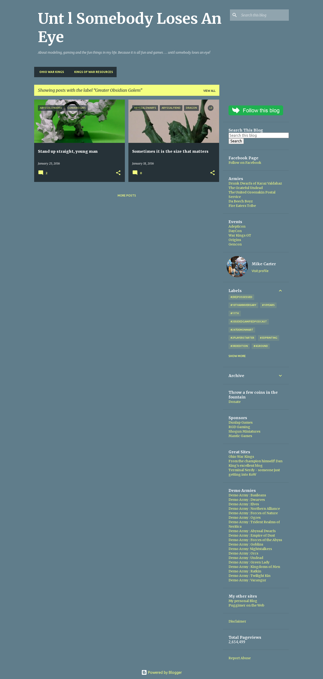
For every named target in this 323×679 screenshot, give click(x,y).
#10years (268, 305)
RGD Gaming (239, 427)
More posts (127, 195)
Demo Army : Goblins (246, 544)
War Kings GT (240, 235)
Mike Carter (264, 263)
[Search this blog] (264, 15)
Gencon (235, 244)
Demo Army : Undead (246, 558)
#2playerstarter (242, 337)
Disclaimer (237, 621)
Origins (235, 240)
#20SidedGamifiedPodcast (248, 321)
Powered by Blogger (161, 672)
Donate (235, 402)
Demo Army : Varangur (247, 580)
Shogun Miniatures (244, 431)
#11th (234, 313)
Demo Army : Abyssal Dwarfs (252, 531)
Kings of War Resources (92, 71)
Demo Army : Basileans (247, 495)
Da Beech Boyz (241, 201)
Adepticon (237, 226)
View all (209, 90)
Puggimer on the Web (246, 605)
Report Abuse (240, 658)
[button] (118, 173)
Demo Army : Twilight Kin (249, 576)
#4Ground (260, 346)
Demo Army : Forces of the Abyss (255, 540)
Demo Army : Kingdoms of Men (254, 567)
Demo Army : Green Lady (249, 562)
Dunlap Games (241, 422)
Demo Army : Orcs (243, 553)
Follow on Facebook (245, 163)
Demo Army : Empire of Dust (252, 535)
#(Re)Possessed (241, 297)
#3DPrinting (268, 337)
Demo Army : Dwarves (247, 500)
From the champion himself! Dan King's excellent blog (255, 463)
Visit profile (260, 271)
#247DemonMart (241, 329)
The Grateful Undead (246, 188)
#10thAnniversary (243, 305)
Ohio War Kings (50, 71)
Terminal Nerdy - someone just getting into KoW (254, 472)
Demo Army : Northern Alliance (254, 508)
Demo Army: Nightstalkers (250, 549)
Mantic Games (240, 436)
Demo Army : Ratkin (245, 571)
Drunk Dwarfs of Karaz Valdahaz (255, 183)
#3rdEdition (239, 346)
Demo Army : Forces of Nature (253, 513)
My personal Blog (243, 601)
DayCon (235, 231)
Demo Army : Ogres (245, 517)
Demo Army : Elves (244, 504)
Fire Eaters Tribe (242, 206)
